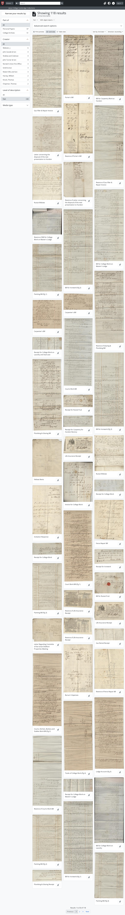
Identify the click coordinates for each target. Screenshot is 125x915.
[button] (105, 3)
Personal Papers (15, 29)
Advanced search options (45, 25)
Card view (51, 32)
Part (15, 99)
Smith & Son (15, 68)
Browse (9, 3)
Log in (119, 3)
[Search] (40, 3)
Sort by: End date (98, 32)
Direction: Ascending (115, 32)
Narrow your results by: (15, 13)
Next (87, 912)
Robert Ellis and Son (15, 72)
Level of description (11, 90)
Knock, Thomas (15, 80)
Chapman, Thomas (15, 84)
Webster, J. (15, 48)
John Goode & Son (15, 52)
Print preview (38, 32)
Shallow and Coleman (15, 56)
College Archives (15, 33)
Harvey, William (15, 76)
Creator (6, 39)
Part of (6, 20)
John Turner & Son (15, 60)
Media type (8, 105)
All (4, 25)
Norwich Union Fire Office (15, 64)
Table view (61, 32)
